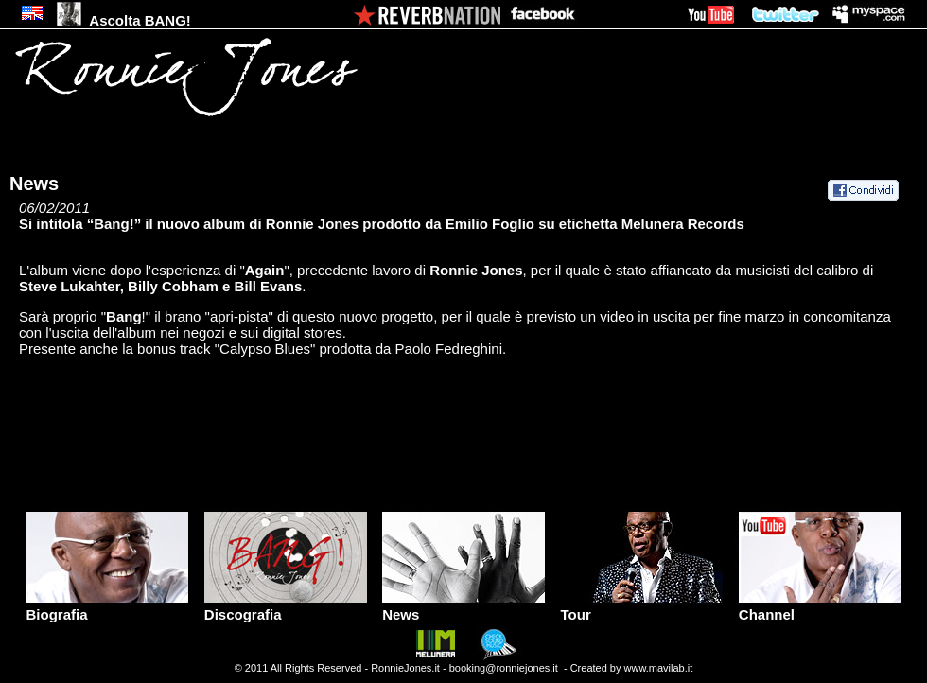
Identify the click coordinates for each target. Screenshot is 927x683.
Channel (820, 607)
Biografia (107, 607)
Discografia (286, 607)
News (463, 607)
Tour (641, 607)
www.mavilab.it (658, 668)
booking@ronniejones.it (503, 668)
